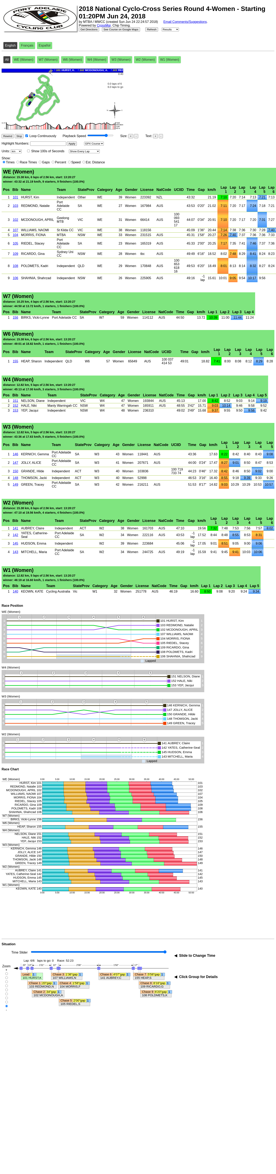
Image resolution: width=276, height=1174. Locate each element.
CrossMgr (104, 25)
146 (15, 454)
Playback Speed (74, 136)
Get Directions (88, 29)
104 (15, 235)
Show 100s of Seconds (47, 151)
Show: (6, 158)
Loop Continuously (42, 136)
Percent (60, 162)
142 (15, 535)
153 (15, 410)
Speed (76, 162)
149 (15, 484)
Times (10, 162)
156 (15, 317)
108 (15, 266)
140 (15, 591)
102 (15, 219)
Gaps (46, 162)
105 (15, 243)
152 (15, 405)
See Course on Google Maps (121, 29)
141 (15, 528)
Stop (19, 136)
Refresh (151, 29)
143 (15, 552)
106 (15, 278)
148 (15, 478)
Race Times (28, 162)
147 (15, 462)
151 (15, 400)
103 (15, 206)
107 (15, 230)
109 (15, 253)
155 (15, 361)
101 (15, 197)
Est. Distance (95, 162)
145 (15, 543)
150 (15, 471)
